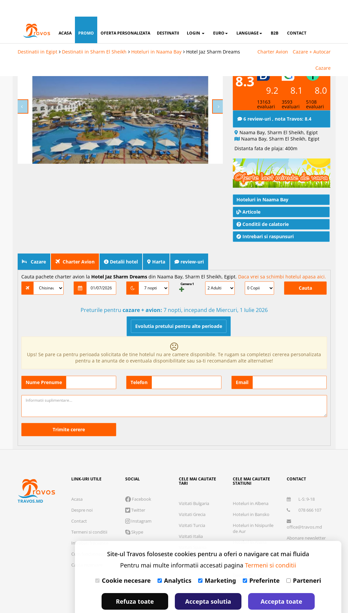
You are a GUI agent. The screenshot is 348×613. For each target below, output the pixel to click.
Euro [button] (220, 16)
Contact (79, 504)
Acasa (77, 482)
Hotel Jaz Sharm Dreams (213, 35)
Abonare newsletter (306, 521)
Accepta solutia (208, 585)
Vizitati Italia (191, 520)
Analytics (174, 564)
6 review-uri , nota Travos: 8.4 (274, 102)
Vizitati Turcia (192, 509)
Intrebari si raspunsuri (265, 220)
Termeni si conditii (89, 515)
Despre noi (82, 493)
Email (242, 365)
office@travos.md (304, 507)
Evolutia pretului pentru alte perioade (178, 309)
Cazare (323, 51)
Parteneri (303, 564)
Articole (248, 195)
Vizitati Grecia (192, 498)
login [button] (195, 16)
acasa (65, 16)
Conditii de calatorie (262, 207)
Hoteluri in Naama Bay (156, 35)
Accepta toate (281, 585)
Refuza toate (135, 585)
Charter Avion (272, 35)
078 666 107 (304, 493)
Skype (134, 515)
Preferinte (261, 564)
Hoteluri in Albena (250, 487)
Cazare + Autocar (312, 35)
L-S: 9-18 (301, 482)
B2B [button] (274, 16)
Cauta (305, 271)
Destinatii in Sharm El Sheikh (94, 35)
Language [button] (249, 16)
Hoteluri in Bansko (251, 498)
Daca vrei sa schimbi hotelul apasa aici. (282, 260)
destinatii (168, 16)
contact (296, 16)
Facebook (138, 482)
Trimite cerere (69, 413)
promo (86, 16)
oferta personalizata (125, 16)
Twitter (135, 493)
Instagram (138, 504)
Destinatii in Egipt (37, 35)
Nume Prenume (44, 365)
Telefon (139, 365)
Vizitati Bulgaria (194, 487)
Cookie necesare (123, 564)
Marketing (217, 564)
